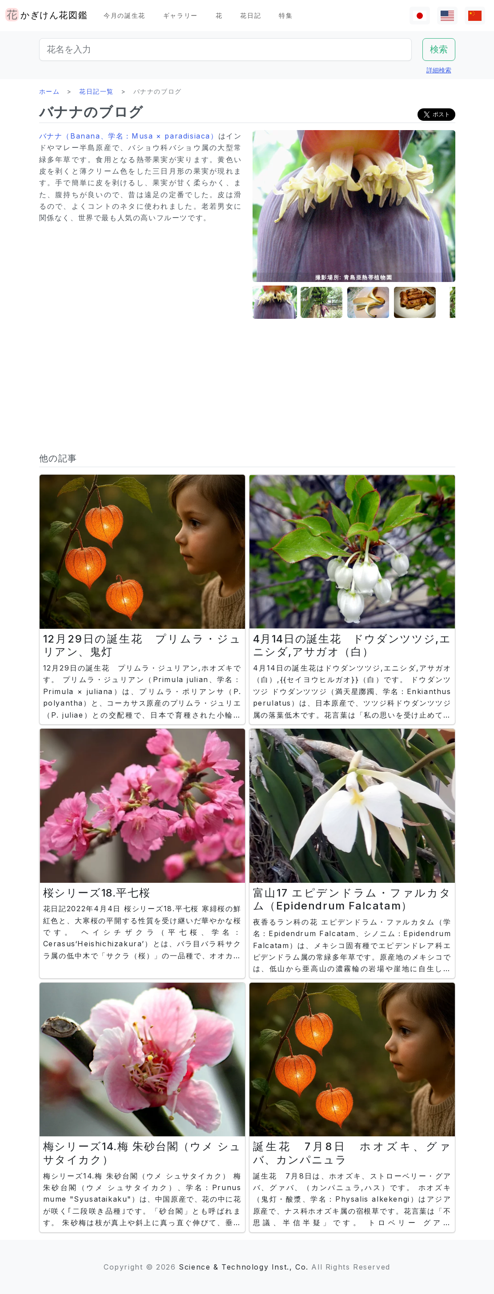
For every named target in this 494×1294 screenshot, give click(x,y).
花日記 (250, 15)
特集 (286, 15)
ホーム (49, 91)
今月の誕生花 (124, 15)
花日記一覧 (96, 91)
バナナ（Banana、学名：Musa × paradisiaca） (128, 135)
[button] (275, 303)
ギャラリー (180, 15)
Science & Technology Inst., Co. (244, 1266)
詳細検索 (438, 70)
